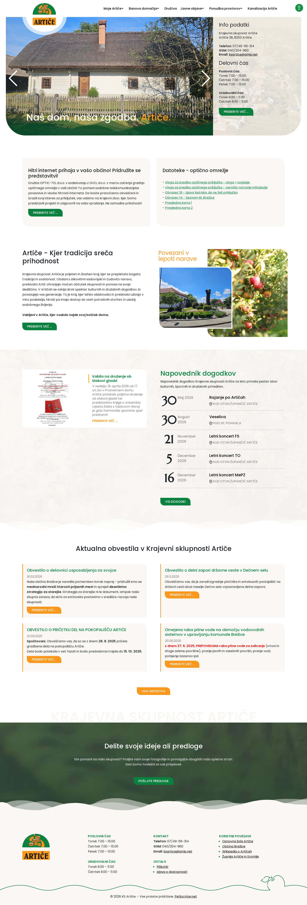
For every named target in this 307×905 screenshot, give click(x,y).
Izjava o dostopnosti (172, 872)
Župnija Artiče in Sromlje (240, 856)
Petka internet (186, 896)
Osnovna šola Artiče (237, 841)
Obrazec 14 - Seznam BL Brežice (189, 197)
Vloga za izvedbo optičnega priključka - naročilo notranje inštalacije (216, 187)
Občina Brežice (233, 846)
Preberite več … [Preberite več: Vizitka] (236, 111)
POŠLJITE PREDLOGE (153, 781)
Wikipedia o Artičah (237, 851)
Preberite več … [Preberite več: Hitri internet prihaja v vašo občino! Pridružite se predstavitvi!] (45, 212)
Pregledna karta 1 (178, 202)
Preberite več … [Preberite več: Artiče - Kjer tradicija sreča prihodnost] (39, 326)
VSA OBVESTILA (153, 691)
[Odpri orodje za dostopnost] (299, 8)
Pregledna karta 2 (179, 208)
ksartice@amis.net (243, 54)
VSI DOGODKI (175, 501)
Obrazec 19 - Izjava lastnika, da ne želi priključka (201, 192)
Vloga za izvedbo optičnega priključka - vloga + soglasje (207, 182)
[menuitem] (114, 8)
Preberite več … (104, 421)
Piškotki (162, 866)
